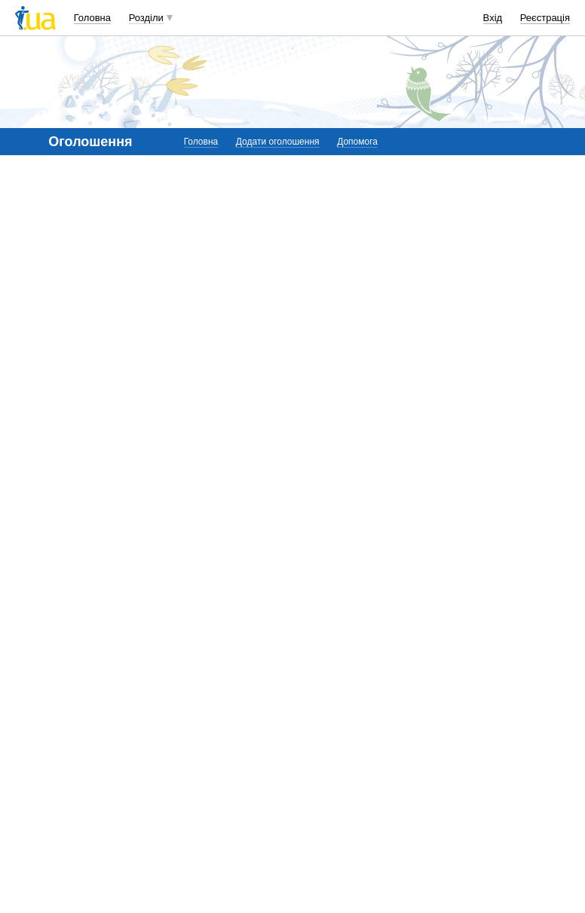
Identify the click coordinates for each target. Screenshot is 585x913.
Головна (92, 17)
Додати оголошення (278, 141)
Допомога (357, 141)
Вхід (493, 17)
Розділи (146, 17)
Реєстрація (545, 17)
